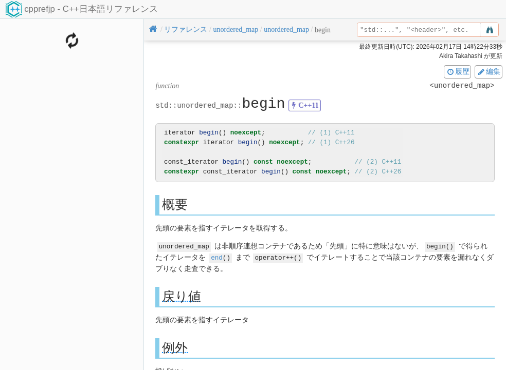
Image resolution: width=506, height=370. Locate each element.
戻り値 (181, 295)
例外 (175, 347)
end (217, 256)
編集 (488, 71)
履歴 (457, 71)
